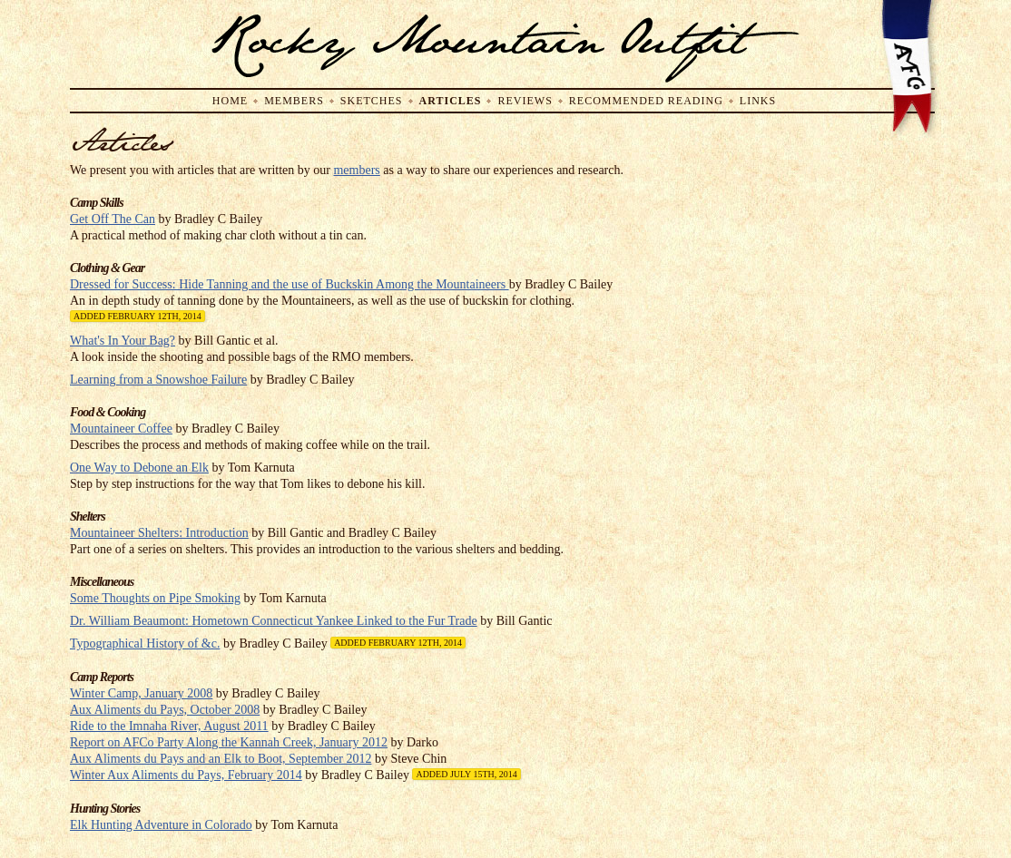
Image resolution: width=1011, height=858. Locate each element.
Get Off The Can (112, 219)
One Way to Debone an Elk (139, 467)
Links (758, 100)
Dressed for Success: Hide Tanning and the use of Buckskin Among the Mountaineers (289, 284)
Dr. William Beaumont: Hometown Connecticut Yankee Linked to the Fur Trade (273, 621)
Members (294, 100)
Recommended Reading (646, 100)
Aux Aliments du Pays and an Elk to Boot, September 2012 (220, 758)
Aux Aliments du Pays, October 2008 (165, 710)
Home (230, 100)
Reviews (524, 100)
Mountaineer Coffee (121, 428)
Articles (450, 100)
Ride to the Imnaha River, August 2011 (169, 726)
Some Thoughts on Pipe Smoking (155, 598)
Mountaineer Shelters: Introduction (159, 533)
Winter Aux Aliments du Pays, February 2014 (186, 775)
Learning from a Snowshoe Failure (158, 379)
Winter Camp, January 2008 (141, 693)
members (356, 170)
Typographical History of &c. (145, 643)
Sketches (371, 100)
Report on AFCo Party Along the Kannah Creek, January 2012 (229, 742)
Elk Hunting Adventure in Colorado (161, 825)
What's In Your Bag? (122, 340)
